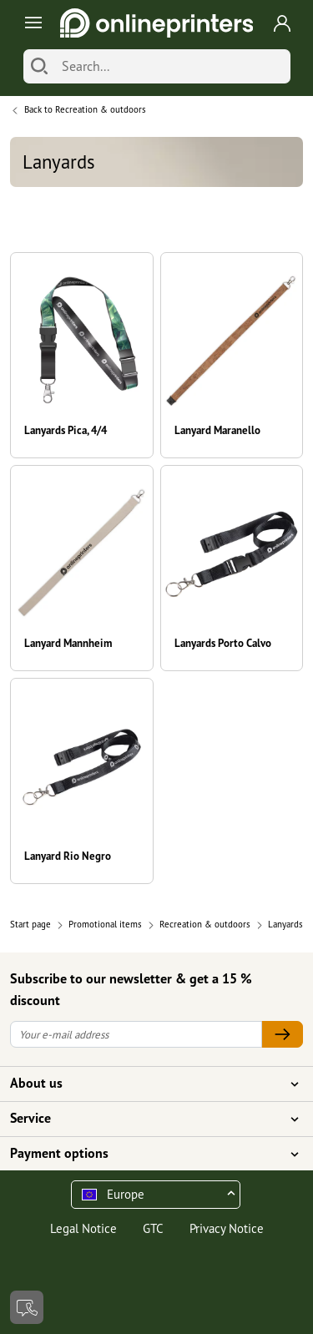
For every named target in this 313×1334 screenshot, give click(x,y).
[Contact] (26, 1307)
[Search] (39, 66)
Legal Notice (83, 1228)
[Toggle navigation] (30, 23)
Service (146, 1118)
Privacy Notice (226, 1228)
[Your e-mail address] (136, 1035)
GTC (153, 1228)
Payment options (146, 1154)
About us (146, 1083)
